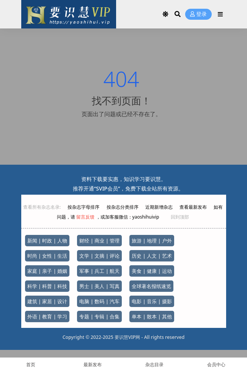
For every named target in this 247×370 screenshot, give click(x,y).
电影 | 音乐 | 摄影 (152, 301)
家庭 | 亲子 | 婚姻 (47, 271)
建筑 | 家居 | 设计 (47, 301)
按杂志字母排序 (84, 207)
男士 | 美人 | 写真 (99, 286)
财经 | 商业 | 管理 (99, 240)
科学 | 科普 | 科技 (47, 286)
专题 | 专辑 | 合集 (99, 316)
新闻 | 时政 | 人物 (47, 240)
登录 (198, 14)
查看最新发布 (193, 207)
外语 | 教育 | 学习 (47, 316)
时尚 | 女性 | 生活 (47, 255)
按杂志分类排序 (122, 207)
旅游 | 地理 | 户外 (152, 240)
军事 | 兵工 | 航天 (99, 271)
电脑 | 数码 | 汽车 (99, 301)
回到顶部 (180, 217)
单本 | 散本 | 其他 (152, 316)
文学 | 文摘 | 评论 (99, 255)
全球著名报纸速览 (151, 286)
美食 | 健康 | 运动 (152, 271)
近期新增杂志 (159, 207)
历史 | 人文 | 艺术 (152, 255)
